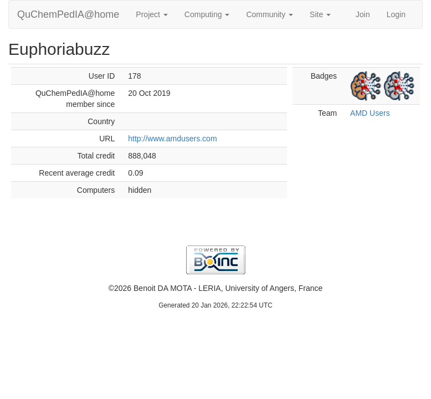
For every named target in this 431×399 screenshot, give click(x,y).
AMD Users (370, 113)
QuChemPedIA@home (68, 14)
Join (363, 14)
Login (396, 14)
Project (151, 14)
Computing (207, 14)
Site (320, 14)
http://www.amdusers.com (172, 138)
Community (269, 14)
